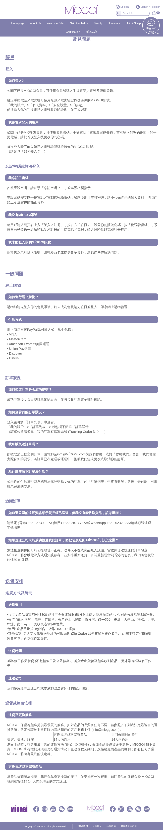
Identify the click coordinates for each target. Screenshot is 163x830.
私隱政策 (111, 826)
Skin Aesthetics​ (79, 23)
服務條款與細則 (129, 826)
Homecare (114, 23)
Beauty (98, 23)
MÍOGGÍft (91, 32)
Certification (73, 32)
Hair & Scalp (133, 23)
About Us (35, 23)
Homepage (17, 23)
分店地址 (97, 826)
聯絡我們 (83, 826)
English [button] (122, 6)
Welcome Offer (55, 23)
